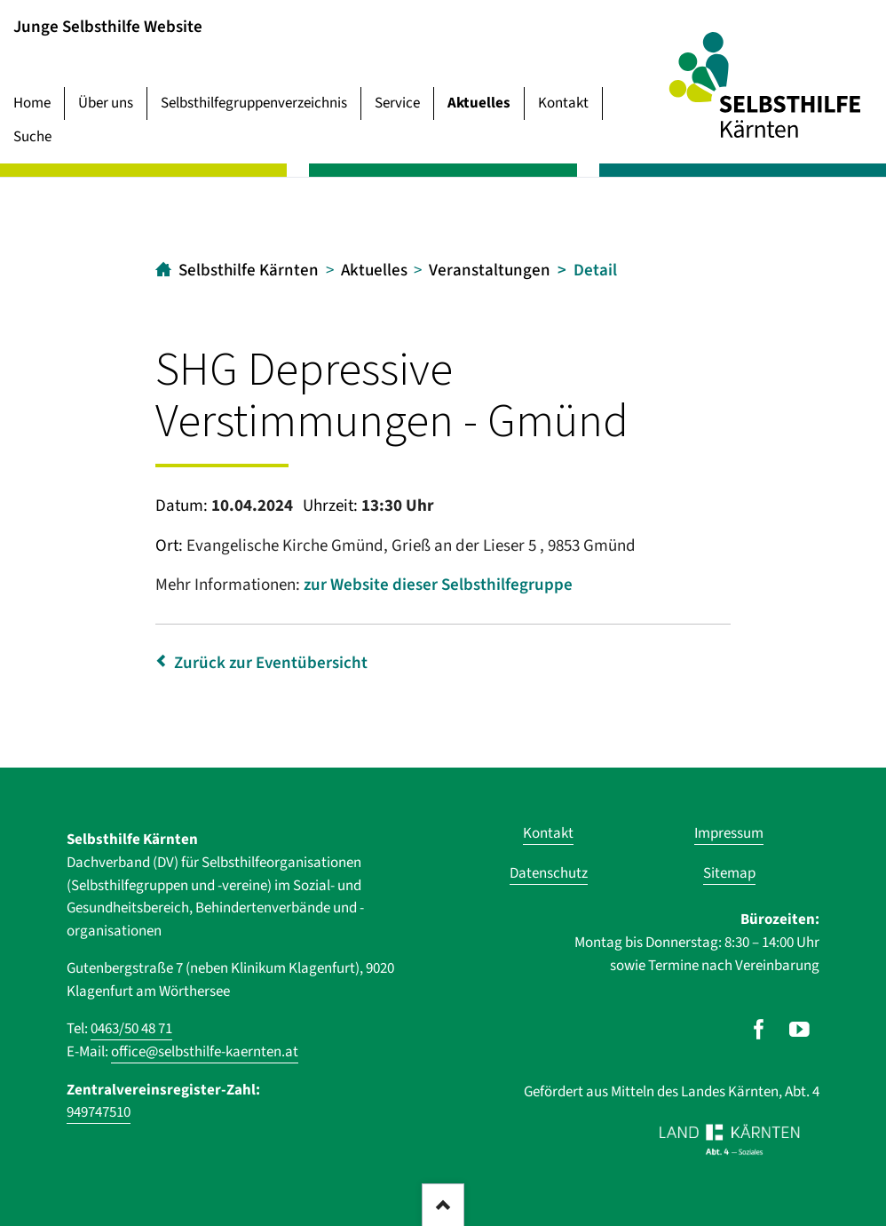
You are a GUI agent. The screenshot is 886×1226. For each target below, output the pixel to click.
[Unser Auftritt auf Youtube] (799, 1029)
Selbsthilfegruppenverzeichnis (254, 103)
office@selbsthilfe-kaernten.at (204, 1052)
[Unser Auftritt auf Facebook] (759, 1029)
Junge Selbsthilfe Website (107, 26)
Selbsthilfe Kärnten (248, 271)
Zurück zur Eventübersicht (271, 663)
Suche (32, 136)
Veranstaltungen (489, 271)
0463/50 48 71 (131, 1028)
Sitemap (729, 873)
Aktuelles (478, 103)
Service (397, 103)
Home (32, 103)
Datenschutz (549, 873)
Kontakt (563, 103)
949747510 (99, 1112)
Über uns (105, 103)
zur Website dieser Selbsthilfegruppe (438, 585)
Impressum (728, 833)
